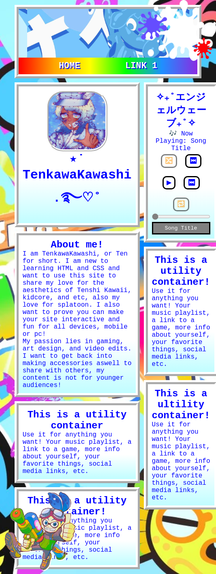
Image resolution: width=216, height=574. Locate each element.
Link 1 (141, 65)
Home (69, 65)
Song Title (181, 230)
